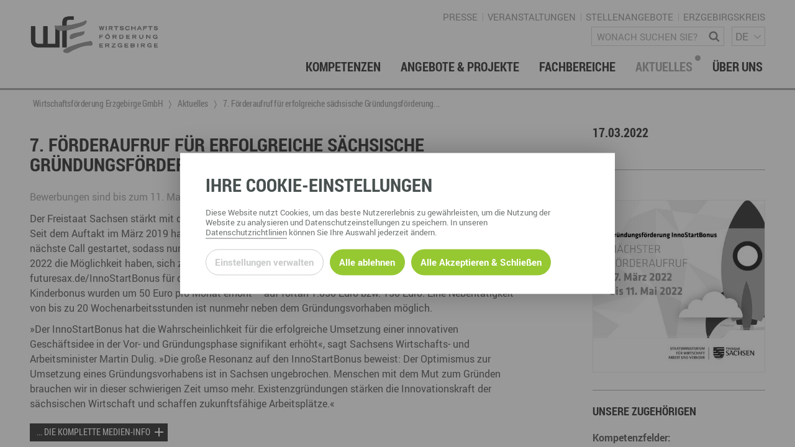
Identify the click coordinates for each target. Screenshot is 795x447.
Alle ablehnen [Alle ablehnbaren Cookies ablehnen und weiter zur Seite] (367, 262)
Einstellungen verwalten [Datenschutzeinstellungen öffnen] (264, 262)
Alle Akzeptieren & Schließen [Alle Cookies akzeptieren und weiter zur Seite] (481, 262)
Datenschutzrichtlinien (246, 232)
